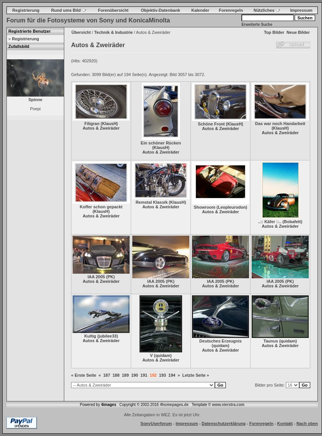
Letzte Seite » (195, 375)
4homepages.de (174, 405)
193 (162, 375)
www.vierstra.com (228, 405)
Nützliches (267, 10)
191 (143, 375)
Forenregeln (231, 10)
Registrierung (26, 10)
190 (134, 375)
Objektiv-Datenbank (160, 10)
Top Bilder (274, 32)
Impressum (301, 10)
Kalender (200, 10)
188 (116, 375)
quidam (162, 355)
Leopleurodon (232, 207)
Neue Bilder (298, 32)
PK (110, 276)
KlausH (109, 123)
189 (125, 375)
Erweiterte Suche (256, 24)
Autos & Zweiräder (100, 128)
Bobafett (292, 221)
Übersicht (81, 32)
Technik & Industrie (113, 32)
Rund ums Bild (68, 10)
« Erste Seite (83, 375)
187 (106, 375)
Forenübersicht (113, 10)
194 (171, 375)
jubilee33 (108, 336)
